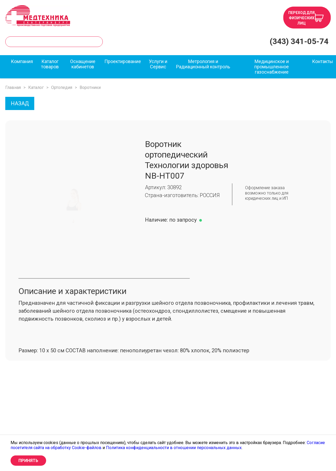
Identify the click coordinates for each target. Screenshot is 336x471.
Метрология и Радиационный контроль (203, 64)
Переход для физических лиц (301, 18)
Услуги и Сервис (158, 64)
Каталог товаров (50, 64)
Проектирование (122, 61)
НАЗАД (20, 103)
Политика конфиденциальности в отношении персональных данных (174, 447)
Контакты (322, 61)
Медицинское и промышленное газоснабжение (271, 67)
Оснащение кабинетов (82, 64)
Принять (28, 460)
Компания (22, 61)
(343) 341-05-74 (299, 41)
